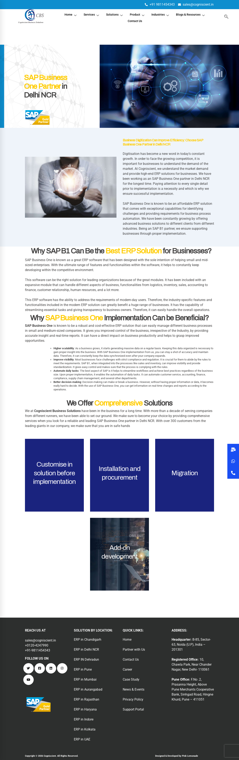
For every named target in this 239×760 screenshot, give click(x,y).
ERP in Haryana (85, 709)
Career (127, 669)
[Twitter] (28, 668)
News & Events (133, 689)
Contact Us (135, 19)
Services (90, 14)
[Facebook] (40, 668)
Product (137, 14)
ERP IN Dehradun (86, 659)
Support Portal (133, 709)
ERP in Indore (83, 719)
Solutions (114, 14)
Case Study (131, 679)
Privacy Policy (133, 699)
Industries (160, 14)
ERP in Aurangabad (88, 689)
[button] (233, 473)
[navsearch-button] (225, 16)
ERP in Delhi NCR (86, 649)
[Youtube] (28, 680)
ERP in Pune (83, 669)
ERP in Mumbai (85, 679)
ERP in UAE (82, 739)
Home (68, 14)
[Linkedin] (51, 668)
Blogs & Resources (192, 14)
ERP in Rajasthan (86, 699)
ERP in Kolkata (84, 729)
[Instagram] (62, 668)
